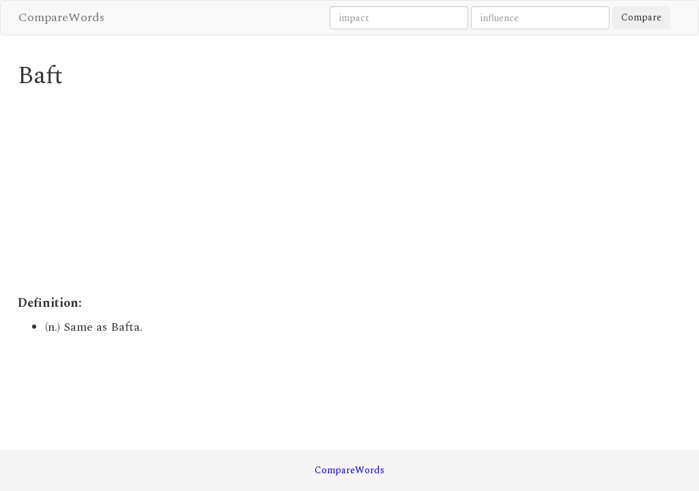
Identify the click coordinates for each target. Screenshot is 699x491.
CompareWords (61, 17)
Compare (641, 17)
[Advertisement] (264, 192)
